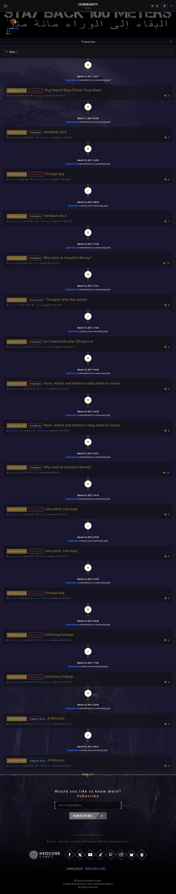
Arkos (13, 263)
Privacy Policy (96, 841)
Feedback (35, 132)
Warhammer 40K (17, 90)
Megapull (39, 96)
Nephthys (15, 389)
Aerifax (14, 96)
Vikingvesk (45, 724)
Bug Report (36, 90)
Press (52, 841)
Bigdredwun (72, 80)
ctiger (38, 305)
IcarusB (14, 305)
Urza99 (14, 179)
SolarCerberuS (43, 179)
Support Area (37, 719)
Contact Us (120, 841)
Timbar (43, 514)
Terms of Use (70, 841)
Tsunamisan (45, 138)
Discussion (36, 300)
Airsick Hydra (46, 347)
